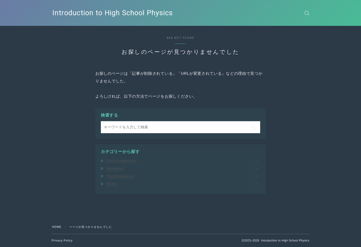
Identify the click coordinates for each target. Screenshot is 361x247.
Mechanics (182, 168)
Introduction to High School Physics (112, 13)
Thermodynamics (182, 176)
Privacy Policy (62, 240)
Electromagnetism (182, 161)
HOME (56, 227)
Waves (182, 184)
